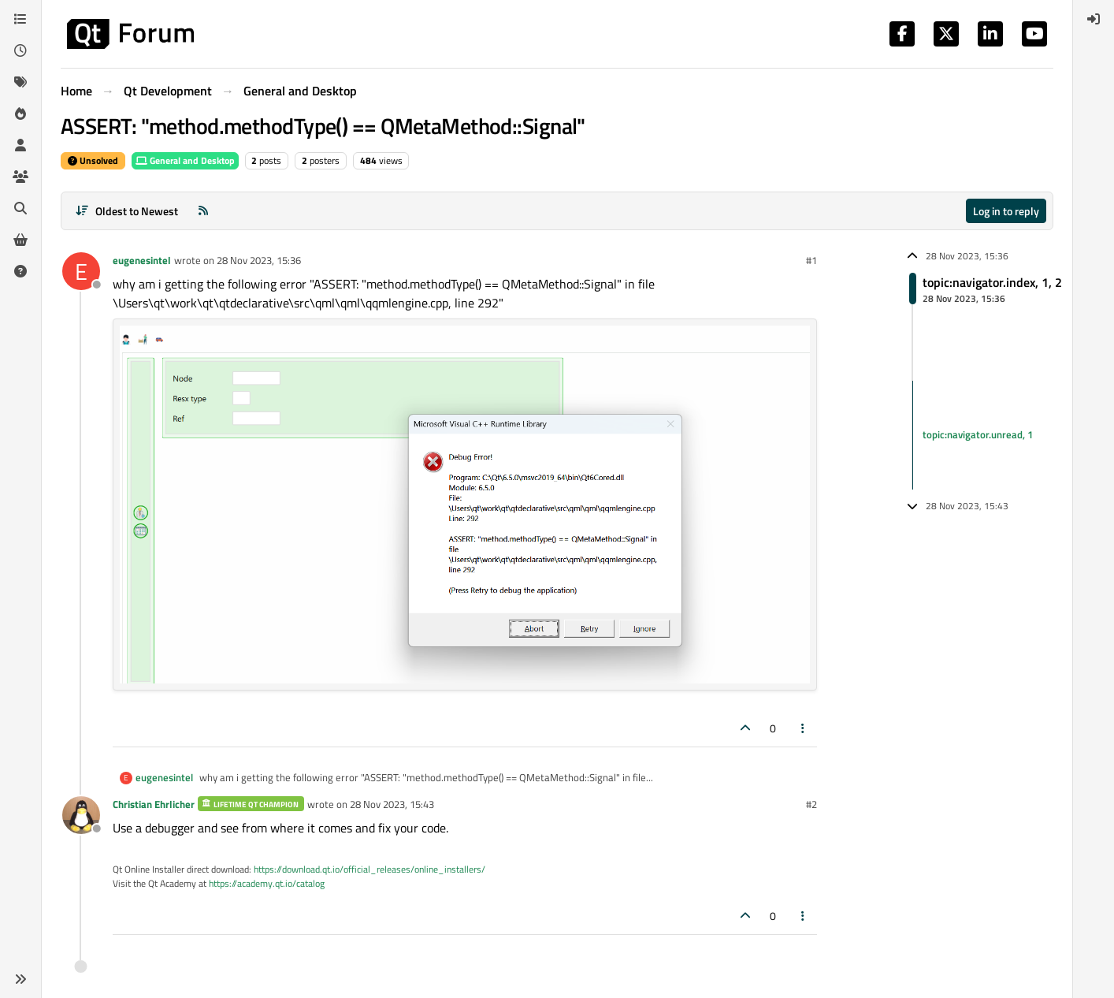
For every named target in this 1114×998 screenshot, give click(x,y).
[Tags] (20, 82)
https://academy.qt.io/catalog (267, 883)
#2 (811, 804)
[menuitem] (1093, 19)
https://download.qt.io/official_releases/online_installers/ (369, 869)
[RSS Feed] (203, 211)
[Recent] (20, 50)
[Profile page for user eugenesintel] (81, 271)
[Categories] (20, 19)
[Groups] (20, 176)
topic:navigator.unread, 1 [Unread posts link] (978, 434)
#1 (811, 260)
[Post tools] (803, 728)
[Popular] (20, 113)
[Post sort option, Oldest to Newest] (126, 211)
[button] (20, 979)
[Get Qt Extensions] (20, 239)
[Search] (20, 208)
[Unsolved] (20, 271)
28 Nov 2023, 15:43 (392, 804)
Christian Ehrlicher (154, 804)
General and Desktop (185, 160)
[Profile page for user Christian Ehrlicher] (81, 815)
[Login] (1093, 19)
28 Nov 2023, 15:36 (259, 260)
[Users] (20, 145)
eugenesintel (142, 260)
